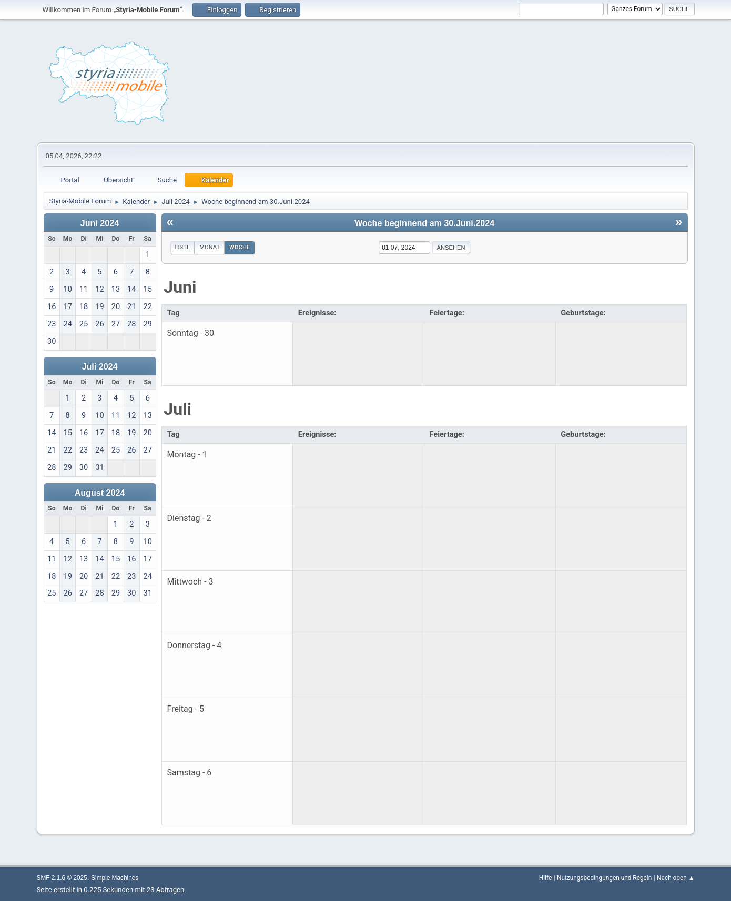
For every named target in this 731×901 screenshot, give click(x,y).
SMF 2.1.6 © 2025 (62, 878)
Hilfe (545, 878)
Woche (239, 247)
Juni (180, 287)
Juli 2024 (100, 366)
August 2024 (100, 492)
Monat (209, 247)
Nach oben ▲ (675, 878)
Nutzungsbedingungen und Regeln (604, 878)
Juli (177, 409)
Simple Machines (114, 878)
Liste (182, 247)
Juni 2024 (99, 223)
